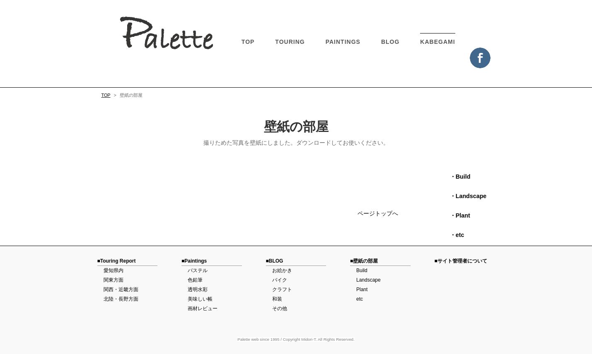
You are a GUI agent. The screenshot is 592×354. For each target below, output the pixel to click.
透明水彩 (198, 289)
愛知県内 (113, 270)
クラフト (282, 289)
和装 (277, 299)
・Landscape (465, 196)
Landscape (368, 280)
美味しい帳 (200, 299)
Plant (361, 289)
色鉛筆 (195, 280)
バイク (279, 280)
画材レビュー (202, 308)
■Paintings (194, 261)
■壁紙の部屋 (364, 261)
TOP (248, 41)
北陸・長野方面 (121, 299)
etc (359, 299)
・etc (454, 235)
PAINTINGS (343, 41)
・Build (457, 176)
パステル (198, 270)
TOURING (289, 41)
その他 (279, 308)
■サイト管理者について (461, 261)
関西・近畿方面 (121, 289)
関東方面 (113, 280)
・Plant (457, 215)
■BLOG (274, 261)
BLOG (390, 41)
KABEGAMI (437, 41)
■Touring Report (116, 261)
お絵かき (282, 270)
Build (361, 270)
